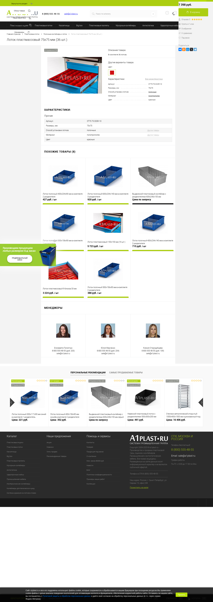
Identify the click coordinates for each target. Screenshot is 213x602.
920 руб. (94, 199)
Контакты (90, 442)
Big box (79, 25)
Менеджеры (22, 32)
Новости (90, 465)
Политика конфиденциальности (99, 475)
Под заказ (183, 37)
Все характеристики (154, 79)
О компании (91, 456)
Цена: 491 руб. (136, 419)
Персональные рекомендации (88, 372)
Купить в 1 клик (186, 24)
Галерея (90, 447)
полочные (152, 92)
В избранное (184, 28)
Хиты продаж (52, 452)
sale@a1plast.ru (71, 14)
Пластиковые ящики (15, 442)
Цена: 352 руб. (58, 419)
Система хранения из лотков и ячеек (21, 493)
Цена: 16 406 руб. (176, 419)
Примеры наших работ (96, 479)
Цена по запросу (141, 199)
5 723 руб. (95, 246)
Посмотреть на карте (139, 487)
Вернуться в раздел (22, 3)
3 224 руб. (51, 292)
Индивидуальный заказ (20, 259)
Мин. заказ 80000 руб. (95, 461)
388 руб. (94, 292)
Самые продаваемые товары (126, 372)
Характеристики (22, 18)
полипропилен (154, 96)
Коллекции (91, 484)
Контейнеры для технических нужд (20, 488)
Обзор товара (22, 11)
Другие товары (153, 130)
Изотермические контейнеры (18, 484)
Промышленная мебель (16, 479)
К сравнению (185, 33)
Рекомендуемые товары (56, 456)
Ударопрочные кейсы (169, 25)
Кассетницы (64, 25)
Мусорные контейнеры (126, 25)
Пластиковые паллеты (99, 25)
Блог (88, 470)
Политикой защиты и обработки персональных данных (67, 596)
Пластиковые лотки (43, 25)
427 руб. (50, 199)
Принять (181, 595)
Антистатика (148, 25)
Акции (49, 442)
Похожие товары (22, 25)
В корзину (193, 12)
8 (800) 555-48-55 (182, 449)
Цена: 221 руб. (20, 419)
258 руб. (50, 246)
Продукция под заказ (95, 452)
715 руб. (139, 246)
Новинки (50, 447)
